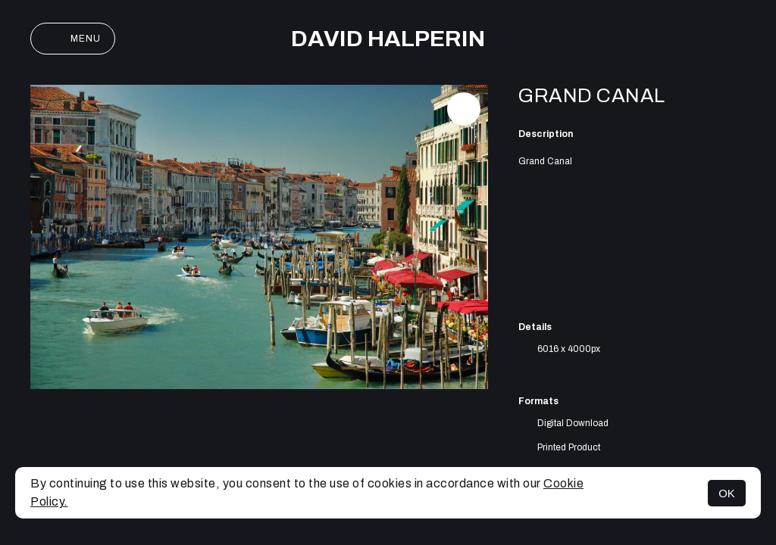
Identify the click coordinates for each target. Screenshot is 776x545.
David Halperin (388, 38)
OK (726, 493)
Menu (73, 39)
